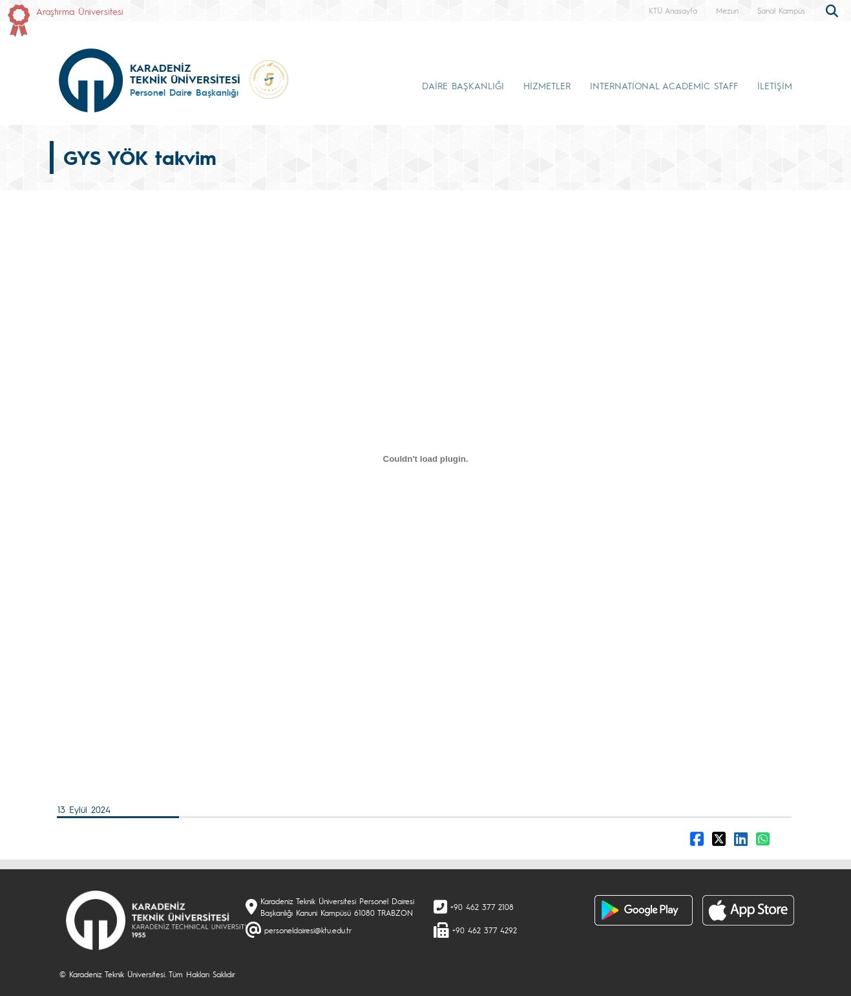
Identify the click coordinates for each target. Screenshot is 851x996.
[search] (833, 9)
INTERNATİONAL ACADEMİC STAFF (664, 85)
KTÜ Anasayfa (673, 10)
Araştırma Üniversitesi (79, 11)
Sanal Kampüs (781, 10)
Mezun (727, 10)
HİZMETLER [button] (547, 85)
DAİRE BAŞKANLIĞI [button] (463, 85)
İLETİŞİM (774, 85)
